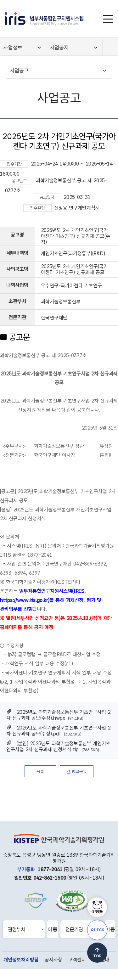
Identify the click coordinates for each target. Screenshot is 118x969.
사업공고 (19, 70)
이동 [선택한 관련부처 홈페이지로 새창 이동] (53, 929)
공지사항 (53, 960)
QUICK (97, 930)
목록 (40, 771)
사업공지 (59, 47)
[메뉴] (108, 19)
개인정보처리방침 (21, 960)
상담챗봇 (97, 911)
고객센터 (77, 960)
